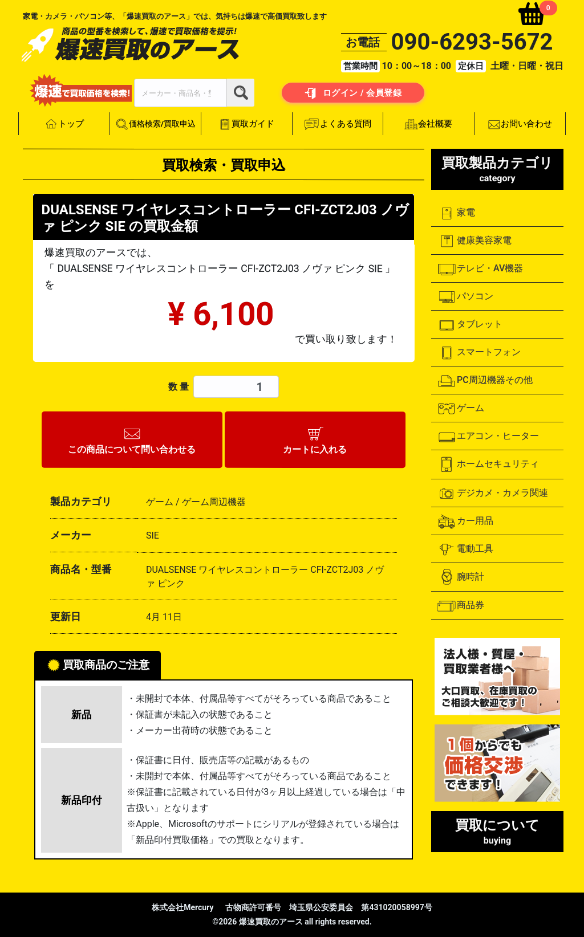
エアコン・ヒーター (488, 436)
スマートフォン (479, 352)
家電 (456, 213)
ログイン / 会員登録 (353, 93)
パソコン (465, 297)
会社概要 (429, 124)
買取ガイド (246, 124)
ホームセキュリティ (488, 464)
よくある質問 (337, 124)
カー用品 (465, 521)
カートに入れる (315, 439)
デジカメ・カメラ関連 (492, 493)
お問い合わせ (520, 124)
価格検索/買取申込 (155, 124)
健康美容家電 (474, 241)
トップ (64, 124)
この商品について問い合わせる (132, 439)
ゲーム (460, 408)
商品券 (460, 605)
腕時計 (460, 577)
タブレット (469, 324)
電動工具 (465, 549)
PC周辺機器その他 (485, 380)
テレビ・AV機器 (480, 269)
